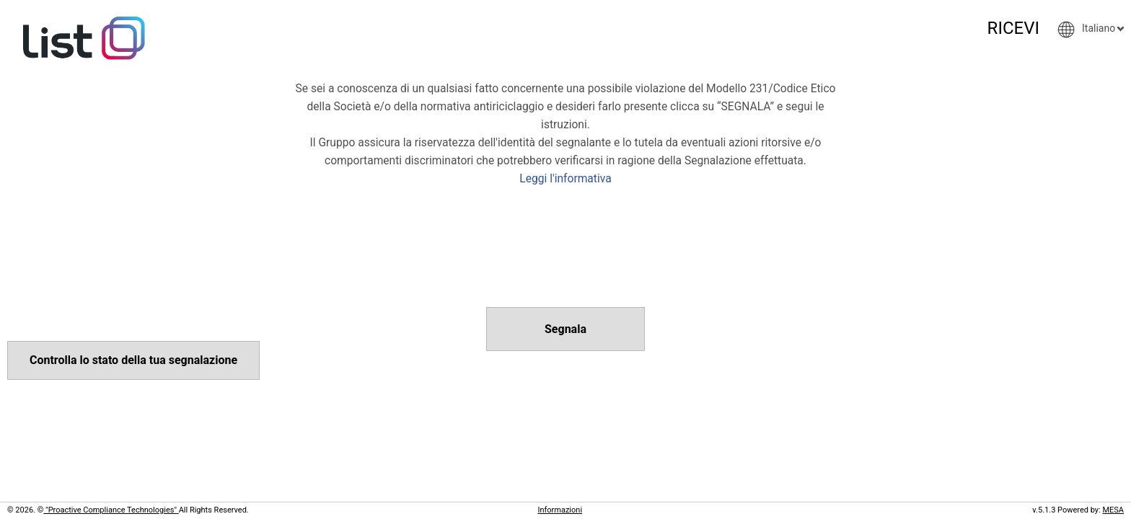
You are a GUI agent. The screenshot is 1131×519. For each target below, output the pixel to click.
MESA (1113, 510)
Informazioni (559, 510)
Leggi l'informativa (565, 178)
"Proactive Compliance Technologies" (110, 510)
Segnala (565, 329)
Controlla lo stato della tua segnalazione (133, 360)
